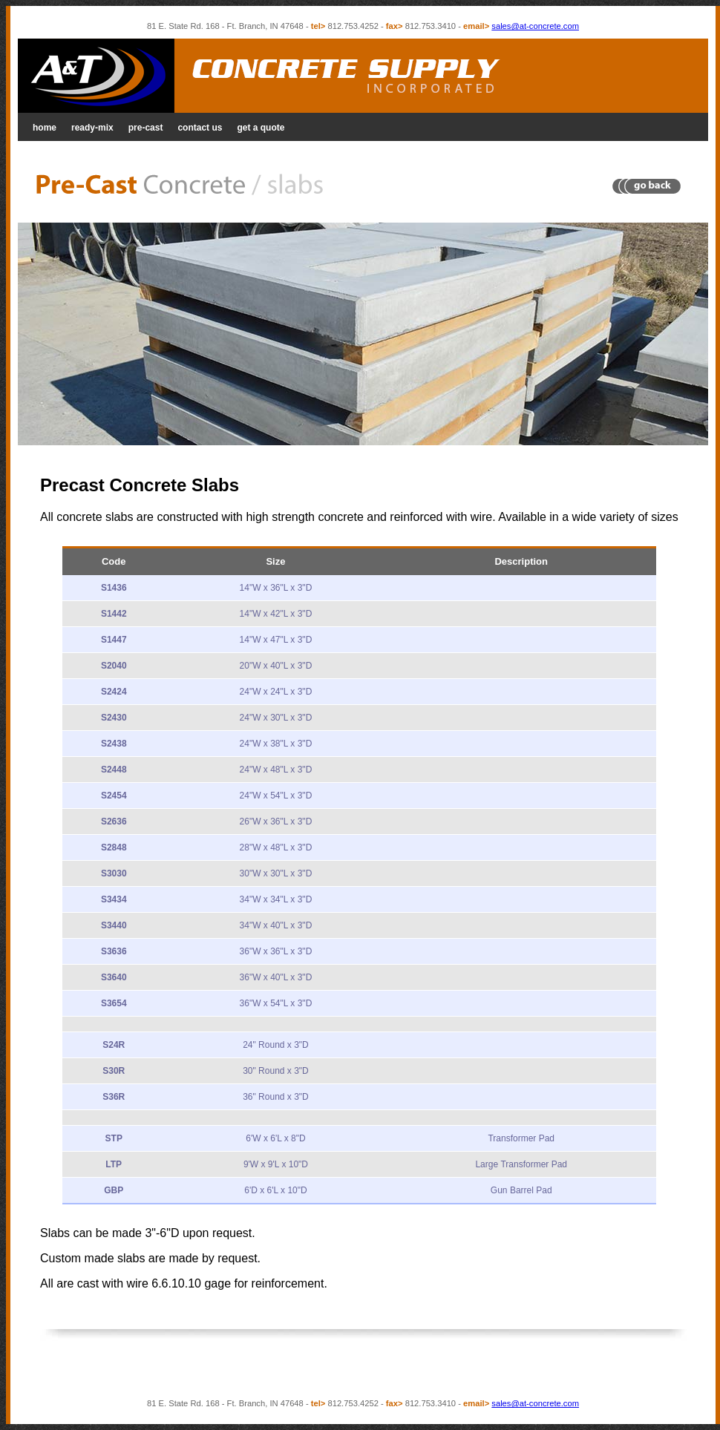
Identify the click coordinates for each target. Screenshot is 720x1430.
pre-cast (145, 127)
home (44, 127)
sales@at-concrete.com (535, 26)
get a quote (260, 127)
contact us (199, 127)
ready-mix (92, 127)
